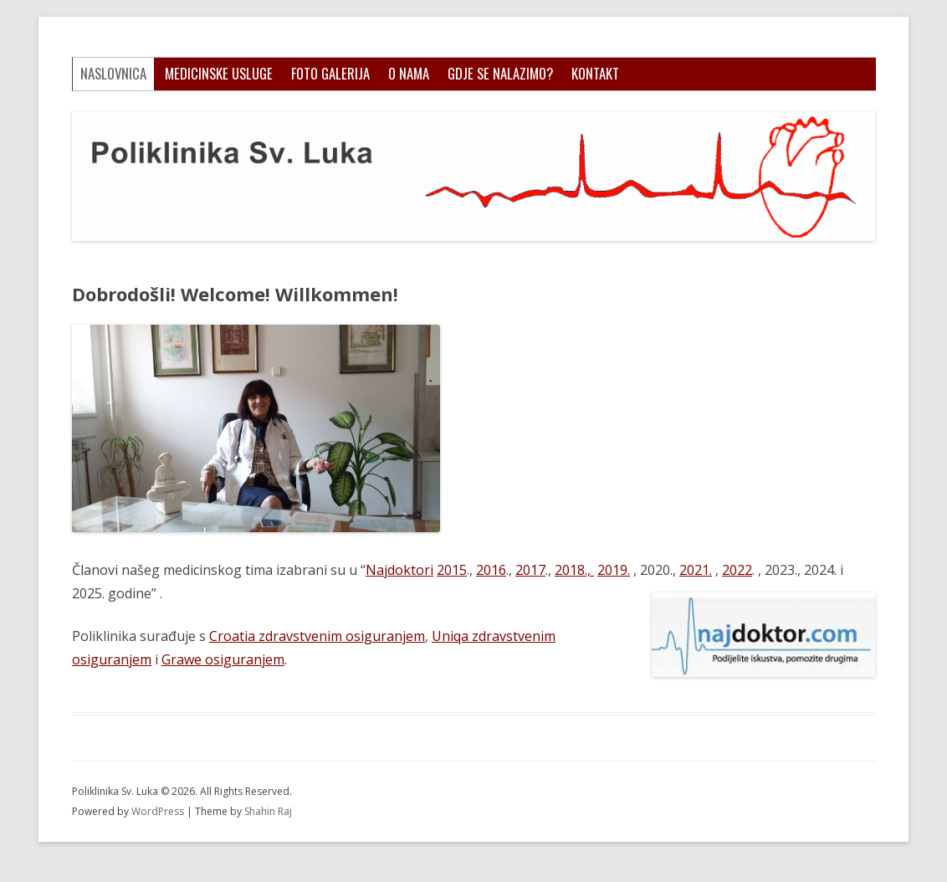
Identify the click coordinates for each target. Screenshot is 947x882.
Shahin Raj (268, 811)
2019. (613, 570)
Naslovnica (113, 73)
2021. (695, 570)
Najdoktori (399, 570)
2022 (737, 570)
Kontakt (595, 73)
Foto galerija (330, 73)
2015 (452, 570)
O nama (408, 73)
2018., (574, 570)
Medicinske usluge (219, 73)
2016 (491, 570)
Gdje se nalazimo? (500, 73)
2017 (530, 570)
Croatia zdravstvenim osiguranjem (317, 636)
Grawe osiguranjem (222, 659)
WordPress (159, 811)
